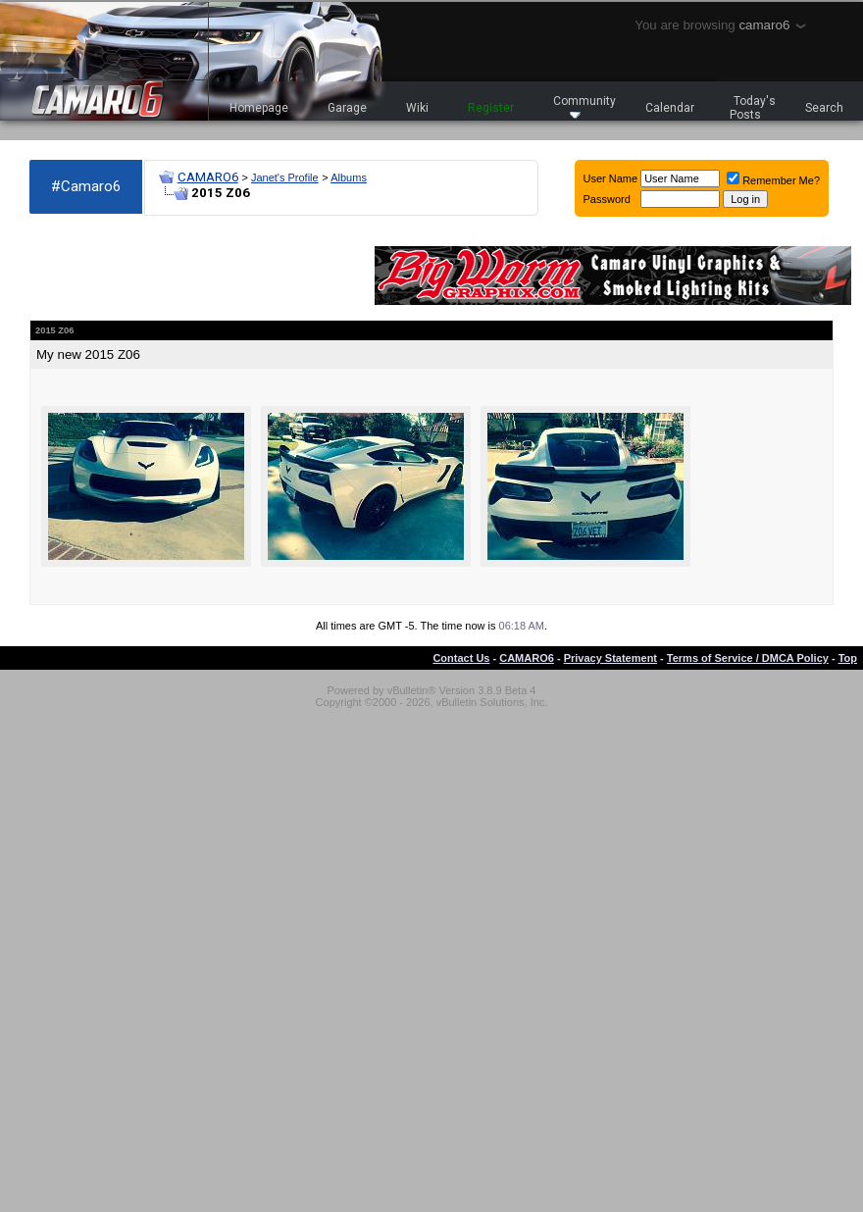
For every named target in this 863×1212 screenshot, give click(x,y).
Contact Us (460, 658)
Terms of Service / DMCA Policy (748, 658)
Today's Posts (753, 108)
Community (584, 106)
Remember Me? (773, 180)
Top (847, 658)
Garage (347, 108)
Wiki (417, 108)
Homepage (258, 108)
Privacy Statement (610, 658)
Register (491, 108)
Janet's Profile (285, 177)
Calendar (669, 108)
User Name (611, 178)
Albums (348, 177)
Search (824, 108)
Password (607, 199)
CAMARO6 (208, 177)
